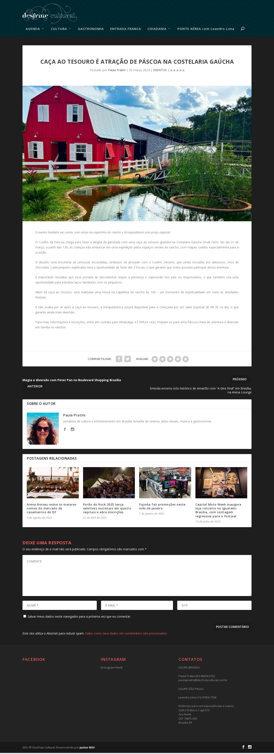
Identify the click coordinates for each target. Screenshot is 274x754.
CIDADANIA (157, 30)
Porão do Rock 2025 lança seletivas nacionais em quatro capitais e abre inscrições (107, 509)
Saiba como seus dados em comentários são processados (126, 634)
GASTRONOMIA (91, 30)
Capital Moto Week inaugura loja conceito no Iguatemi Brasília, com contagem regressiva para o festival (218, 511)
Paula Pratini (116, 71)
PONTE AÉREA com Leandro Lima (205, 30)
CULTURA (59, 30)
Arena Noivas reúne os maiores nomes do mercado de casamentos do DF (51, 509)
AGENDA (33, 30)
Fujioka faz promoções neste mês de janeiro (162, 507)
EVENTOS (160, 71)
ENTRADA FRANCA (125, 30)
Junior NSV (87, 748)
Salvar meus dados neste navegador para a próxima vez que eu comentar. (79, 617)
